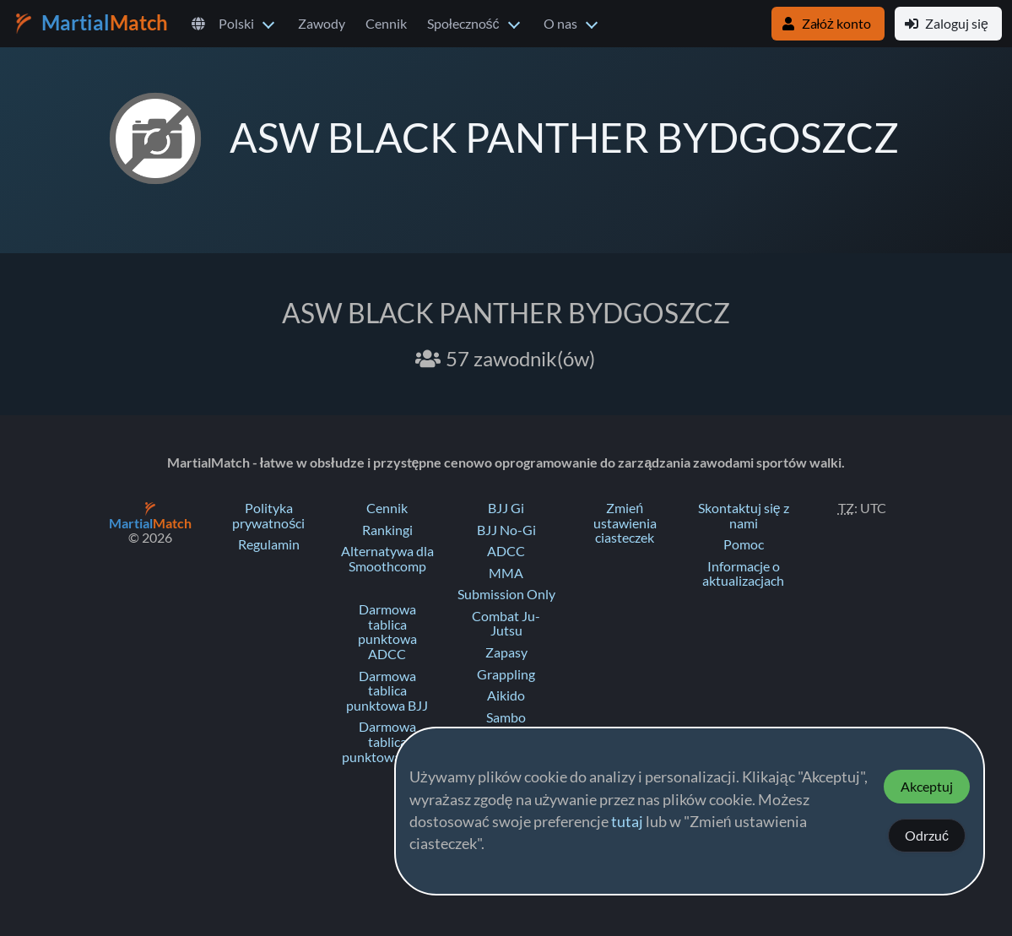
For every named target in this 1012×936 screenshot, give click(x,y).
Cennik (386, 23)
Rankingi (387, 530)
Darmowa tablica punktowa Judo (387, 741)
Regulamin (269, 544)
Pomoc (743, 544)
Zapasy (506, 652)
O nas (560, 23)
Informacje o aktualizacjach (743, 574)
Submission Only (506, 594)
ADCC (506, 551)
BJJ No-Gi (506, 530)
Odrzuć (927, 835)
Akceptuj (927, 786)
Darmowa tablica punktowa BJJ (387, 690)
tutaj (627, 822)
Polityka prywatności (268, 515)
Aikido (506, 695)
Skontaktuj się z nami (743, 515)
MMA (506, 573)
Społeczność (463, 23)
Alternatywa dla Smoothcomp (387, 559)
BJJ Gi (506, 508)
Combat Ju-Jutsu (506, 624)
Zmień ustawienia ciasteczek (625, 522)
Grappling (506, 674)
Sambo (506, 717)
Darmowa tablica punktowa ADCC (387, 632)
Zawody (321, 23)
